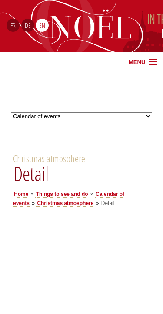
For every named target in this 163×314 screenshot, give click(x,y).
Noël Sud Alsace (115, 26)
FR (13, 25)
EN (42, 25)
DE (28, 25)
